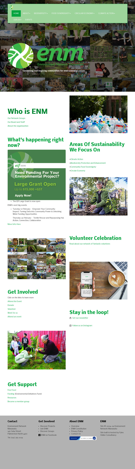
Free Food (12, 390)
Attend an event (14, 317)
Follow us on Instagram (81, 326)
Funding (11, 394)
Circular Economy (84, 13)
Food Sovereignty (61, 13)
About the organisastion (18, 126)
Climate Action (106, 13)
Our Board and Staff (16, 122)
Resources (12, 398)
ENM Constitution (78, 429)
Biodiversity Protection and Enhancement (88, 163)
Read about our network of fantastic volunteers (89, 244)
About (26, 13)
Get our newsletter (78, 318)
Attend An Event (15, 302)
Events (28, 20)
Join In (17, 20)
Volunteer (12, 309)
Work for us (13, 313)
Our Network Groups (17, 118)
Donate (11, 305)
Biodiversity (41, 13)
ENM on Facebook (47, 435)
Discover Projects (47, 426)
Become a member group (18, 402)
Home (16, 13)
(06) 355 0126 (17, 438)
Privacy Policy (77, 431)
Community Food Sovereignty (84, 167)
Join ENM (44, 429)
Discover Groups (47, 431)
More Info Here (14, 224)
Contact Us (76, 434)
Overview (75, 426)
